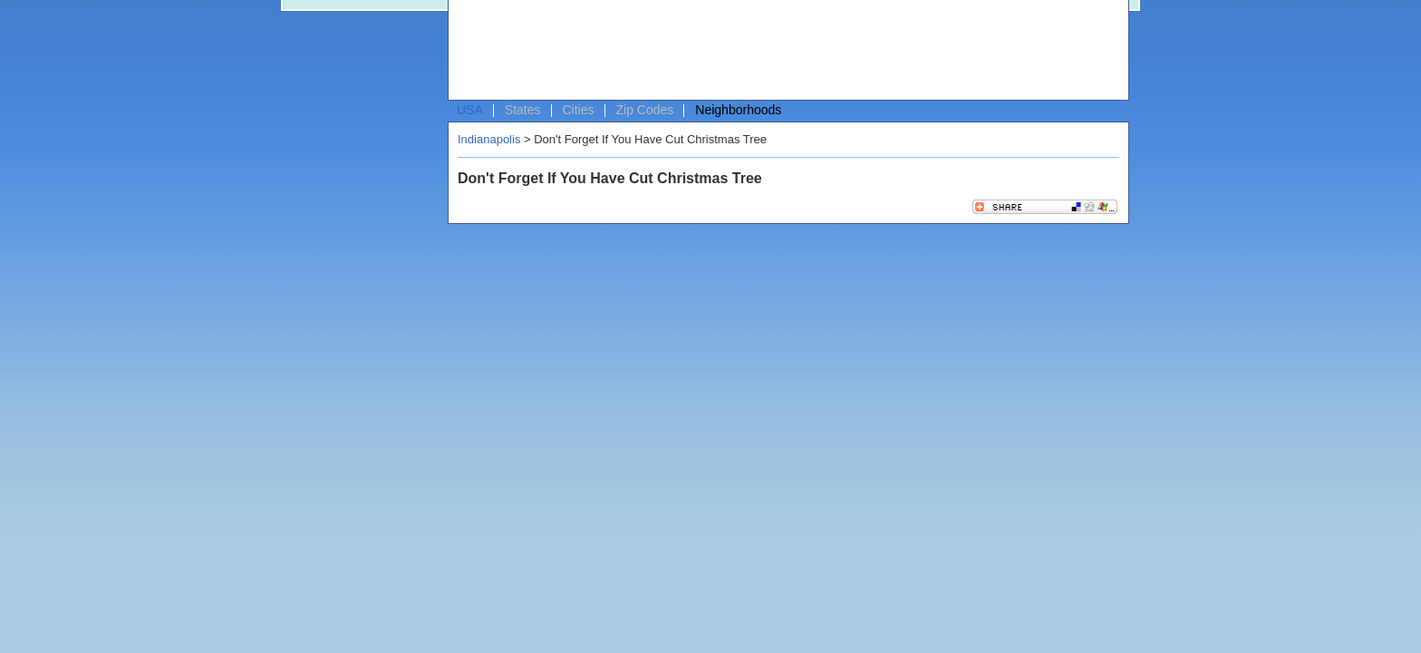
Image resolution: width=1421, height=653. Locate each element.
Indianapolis (489, 139)
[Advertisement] (784, 51)
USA (470, 109)
